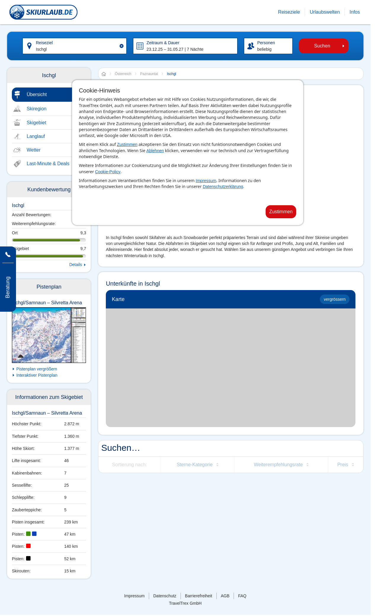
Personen (266, 42)
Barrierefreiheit (198, 595)
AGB (225, 595)
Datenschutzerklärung (223, 186)
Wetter (34, 149)
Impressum (206, 180)
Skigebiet (36, 122)
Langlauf (36, 136)
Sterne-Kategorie (195, 464)
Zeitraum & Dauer (162, 42)
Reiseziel (44, 42)
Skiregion (37, 108)
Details (75, 264)
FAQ (242, 595)
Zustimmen (127, 144)
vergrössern (335, 299)
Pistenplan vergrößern (36, 369)
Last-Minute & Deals (48, 163)
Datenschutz (164, 595)
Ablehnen (155, 150)
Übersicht (37, 94)
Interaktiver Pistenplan (37, 375)
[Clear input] (121, 46)
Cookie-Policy (108, 171)
